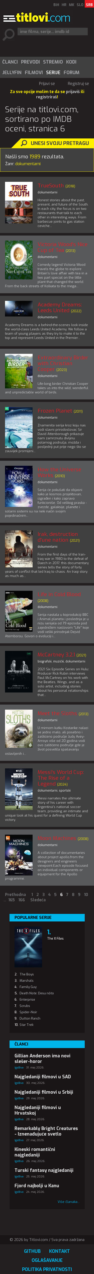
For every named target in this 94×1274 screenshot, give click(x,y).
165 (11, 900)
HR (64, 5)
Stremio (53, 62)
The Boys (27, 974)
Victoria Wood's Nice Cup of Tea (62, 247)
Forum (71, 73)
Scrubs (25, 1006)
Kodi (71, 62)
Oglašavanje (47, 1260)
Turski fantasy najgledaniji (44, 1170)
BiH (56, 5)
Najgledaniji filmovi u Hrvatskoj (38, 1110)
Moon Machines (57, 838)
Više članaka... (69, 1202)
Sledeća (38, 900)
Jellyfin (12, 73)
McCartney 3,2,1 (56, 654)
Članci (10, 62)
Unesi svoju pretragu (60, 143)
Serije (53, 73)
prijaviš (73, 91)
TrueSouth (51, 185)
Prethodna (15, 894)
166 (21, 900)
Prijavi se (47, 83)
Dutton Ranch (30, 1018)
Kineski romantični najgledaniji (35, 1152)
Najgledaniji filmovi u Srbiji (44, 1092)
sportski (65, 791)
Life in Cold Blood (59, 594)
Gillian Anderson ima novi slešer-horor (42, 1058)
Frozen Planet (55, 410)
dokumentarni (47, 192)
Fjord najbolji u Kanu (37, 1186)
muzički (58, 661)
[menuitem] (10, 62)
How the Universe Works (59, 472)
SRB (89, 5)
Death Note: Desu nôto (37, 993)
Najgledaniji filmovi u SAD (43, 1077)
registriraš (46, 97)
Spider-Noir (28, 1012)
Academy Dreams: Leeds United (60, 307)
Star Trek (27, 1025)
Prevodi (30, 62)
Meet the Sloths (57, 713)
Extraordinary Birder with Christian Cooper (63, 363)
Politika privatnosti (47, 1269)
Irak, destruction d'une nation (58, 537)
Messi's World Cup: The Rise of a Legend (61, 778)
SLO (80, 5)
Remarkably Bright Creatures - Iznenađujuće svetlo (46, 1131)
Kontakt (59, 1251)
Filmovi (34, 73)
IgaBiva (19, 1067)
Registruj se (78, 83)
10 (86, 894)
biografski (45, 661)
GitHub (32, 1251)
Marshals (27, 980)
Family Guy (28, 987)
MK (71, 5)
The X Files (55, 938)
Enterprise (27, 999)
